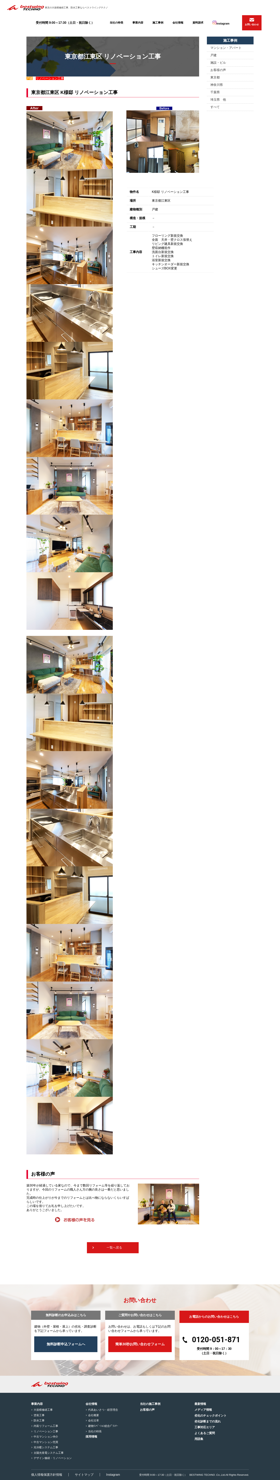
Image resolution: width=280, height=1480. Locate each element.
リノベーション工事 (46, 1431)
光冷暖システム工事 (46, 1447)
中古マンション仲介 (46, 1436)
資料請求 (197, 22)
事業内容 (137, 22)
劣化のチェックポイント (210, 1415)
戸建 (213, 55)
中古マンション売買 (46, 1442)
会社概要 (93, 1415)
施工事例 (157, 22)
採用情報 (91, 1436)
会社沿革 (93, 1420)
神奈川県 (216, 84)
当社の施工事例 (150, 1403)
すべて (215, 107)
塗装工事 (39, 1415)
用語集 (198, 1438)
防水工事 (39, 1420)
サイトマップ (84, 1474)
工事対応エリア (204, 1427)
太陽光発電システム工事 (49, 1452)
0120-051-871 (216, 1339)
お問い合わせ (252, 24)
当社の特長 (116, 22)
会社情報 (177, 22)
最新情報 (200, 1403)
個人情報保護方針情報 (46, 1474)
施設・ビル (218, 62)
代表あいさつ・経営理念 (103, 1409)
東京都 (215, 77)
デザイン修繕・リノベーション (53, 1458)
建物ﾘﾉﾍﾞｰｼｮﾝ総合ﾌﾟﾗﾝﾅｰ (103, 1425)
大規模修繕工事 (43, 1409)
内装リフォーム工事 (46, 1425)
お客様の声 (218, 70)
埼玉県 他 (218, 99)
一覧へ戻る (114, 1247)
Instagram (221, 23)
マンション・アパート (226, 47)
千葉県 (215, 92)
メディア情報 (203, 1409)
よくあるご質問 (204, 1433)
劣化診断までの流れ (207, 1421)
